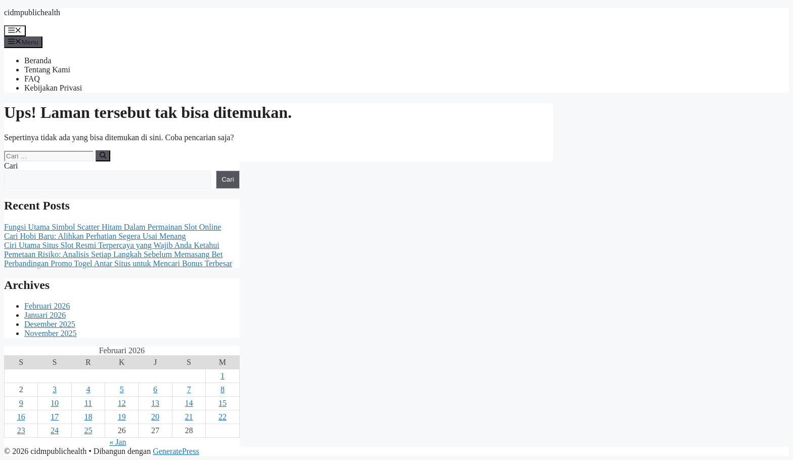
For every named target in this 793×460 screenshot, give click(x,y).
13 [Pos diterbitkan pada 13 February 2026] (155, 403)
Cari (11, 165)
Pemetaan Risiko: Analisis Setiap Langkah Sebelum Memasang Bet (113, 254)
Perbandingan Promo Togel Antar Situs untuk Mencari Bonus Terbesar (118, 263)
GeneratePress (176, 451)
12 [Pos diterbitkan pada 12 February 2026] (122, 403)
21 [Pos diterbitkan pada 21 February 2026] (189, 416)
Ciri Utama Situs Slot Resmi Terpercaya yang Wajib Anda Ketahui (111, 245)
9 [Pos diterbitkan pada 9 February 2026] (21, 403)
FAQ (32, 78)
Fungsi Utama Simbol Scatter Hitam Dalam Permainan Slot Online (112, 227)
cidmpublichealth (32, 12)
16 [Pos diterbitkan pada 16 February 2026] (21, 416)
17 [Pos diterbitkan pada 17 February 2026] (55, 416)
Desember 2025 (49, 324)
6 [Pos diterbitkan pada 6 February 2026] (155, 389)
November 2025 (50, 333)
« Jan (117, 442)
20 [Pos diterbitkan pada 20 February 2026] (155, 416)
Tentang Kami (47, 69)
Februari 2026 (47, 306)
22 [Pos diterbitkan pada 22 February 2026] (222, 416)
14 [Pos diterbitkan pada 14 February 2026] (189, 403)
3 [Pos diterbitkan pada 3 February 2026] (55, 389)
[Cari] (103, 155)
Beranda (37, 60)
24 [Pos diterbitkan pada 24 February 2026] (55, 430)
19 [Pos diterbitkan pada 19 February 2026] (122, 416)
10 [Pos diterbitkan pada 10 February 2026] (55, 403)
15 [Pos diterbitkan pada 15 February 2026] (222, 403)
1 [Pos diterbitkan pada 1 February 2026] (223, 375)
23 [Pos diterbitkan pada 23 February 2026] (21, 430)
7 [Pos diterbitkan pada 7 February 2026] (189, 389)
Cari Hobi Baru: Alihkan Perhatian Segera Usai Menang (95, 236)
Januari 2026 (45, 315)
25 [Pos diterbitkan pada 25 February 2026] (88, 430)
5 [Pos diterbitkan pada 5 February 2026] (122, 389)
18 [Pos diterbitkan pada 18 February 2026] (88, 416)
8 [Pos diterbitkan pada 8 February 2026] (223, 389)
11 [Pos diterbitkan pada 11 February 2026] (88, 403)
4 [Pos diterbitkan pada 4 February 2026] (88, 389)
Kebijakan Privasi (53, 87)
